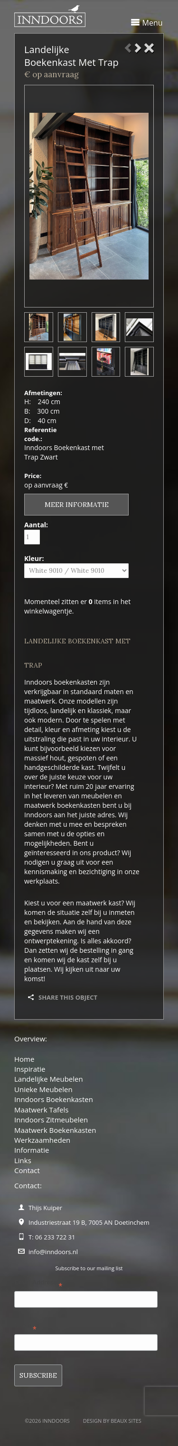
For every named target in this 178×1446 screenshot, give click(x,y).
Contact (27, 1170)
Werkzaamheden (42, 1140)
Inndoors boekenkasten (60, 682)
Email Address (38, 1284)
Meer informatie (77, 504)
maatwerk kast (99, 902)
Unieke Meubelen (43, 1089)
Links (22, 1160)
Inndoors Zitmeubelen (51, 1119)
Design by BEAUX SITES (112, 1420)
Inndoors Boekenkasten (53, 1099)
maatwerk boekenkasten (62, 805)
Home (24, 1059)
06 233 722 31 (55, 1237)
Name (25, 1327)
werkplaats (41, 881)
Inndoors (38, 814)
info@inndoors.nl (53, 1251)
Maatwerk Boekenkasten (55, 1130)
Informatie (31, 1150)
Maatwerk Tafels (41, 1109)
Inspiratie (30, 1069)
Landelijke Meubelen (48, 1079)
